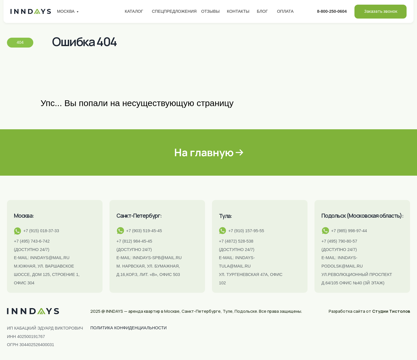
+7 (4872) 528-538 (236, 241)
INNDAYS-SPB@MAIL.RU (157, 257)
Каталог (134, 11)
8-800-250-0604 (332, 11)
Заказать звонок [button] (380, 11)
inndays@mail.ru (50, 257)
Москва (66, 11)
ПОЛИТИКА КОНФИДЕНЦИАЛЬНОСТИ (128, 328)
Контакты (238, 11)
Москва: (24, 215)
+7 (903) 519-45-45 (144, 230)
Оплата (285, 11)
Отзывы (210, 11)
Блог (262, 11)
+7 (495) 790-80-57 (339, 241)
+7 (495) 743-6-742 (32, 241)
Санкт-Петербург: (139, 215)
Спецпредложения (174, 11)
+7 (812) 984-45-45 (134, 241)
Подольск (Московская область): (362, 215)
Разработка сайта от (369, 311)
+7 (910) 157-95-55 (246, 230)
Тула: (225, 216)
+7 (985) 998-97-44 (349, 230)
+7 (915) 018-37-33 (41, 230)
